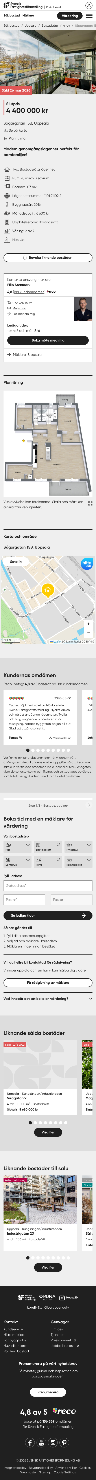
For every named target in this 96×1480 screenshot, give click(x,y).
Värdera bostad (16, 1351)
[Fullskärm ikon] (89, 504)
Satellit (16, 562)
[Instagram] (53, 1442)
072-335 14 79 (22, 303)
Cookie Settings (65, 1472)
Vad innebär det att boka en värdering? (36, 999)
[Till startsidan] (32, 5)
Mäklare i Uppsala (27, 355)
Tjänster (57, 1335)
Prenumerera (48, 1392)
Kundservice (13, 1329)
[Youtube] (41, 1442)
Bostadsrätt (50, 25)
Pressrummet (61, 1340)
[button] (89, 15)
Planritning (17, 138)
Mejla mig (19, 308)
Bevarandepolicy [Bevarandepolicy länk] (41, 1467)
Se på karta (18, 130)
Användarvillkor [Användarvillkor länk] (66, 1467)
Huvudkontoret (16, 1346)
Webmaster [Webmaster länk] (28, 1472)
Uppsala (31, 25)
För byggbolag (15, 1340)
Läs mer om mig (24, 314)
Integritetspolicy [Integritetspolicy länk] (15, 1467)
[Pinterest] (64, 1442)
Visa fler (48, 1132)
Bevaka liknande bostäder (48, 257)
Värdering (70, 16)
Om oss (57, 1329)
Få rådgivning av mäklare (48, 983)
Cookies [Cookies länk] (84, 1467)
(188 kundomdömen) (29, 292)
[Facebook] (30, 1442)
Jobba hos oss (62, 1346)
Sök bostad (12, 15)
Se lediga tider (23, 915)
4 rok (66, 25)
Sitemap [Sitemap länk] (45, 1472)
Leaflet (55, 641)
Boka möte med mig (48, 340)
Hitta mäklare (14, 1335)
